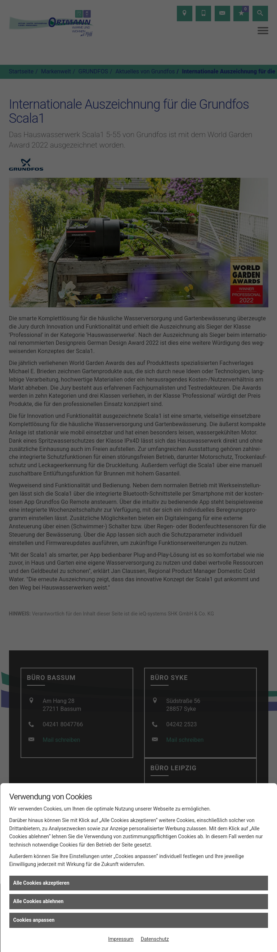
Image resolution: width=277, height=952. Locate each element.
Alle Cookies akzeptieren (41, 883)
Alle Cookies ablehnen (38, 901)
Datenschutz (155, 939)
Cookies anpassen (34, 920)
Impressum (120, 939)
